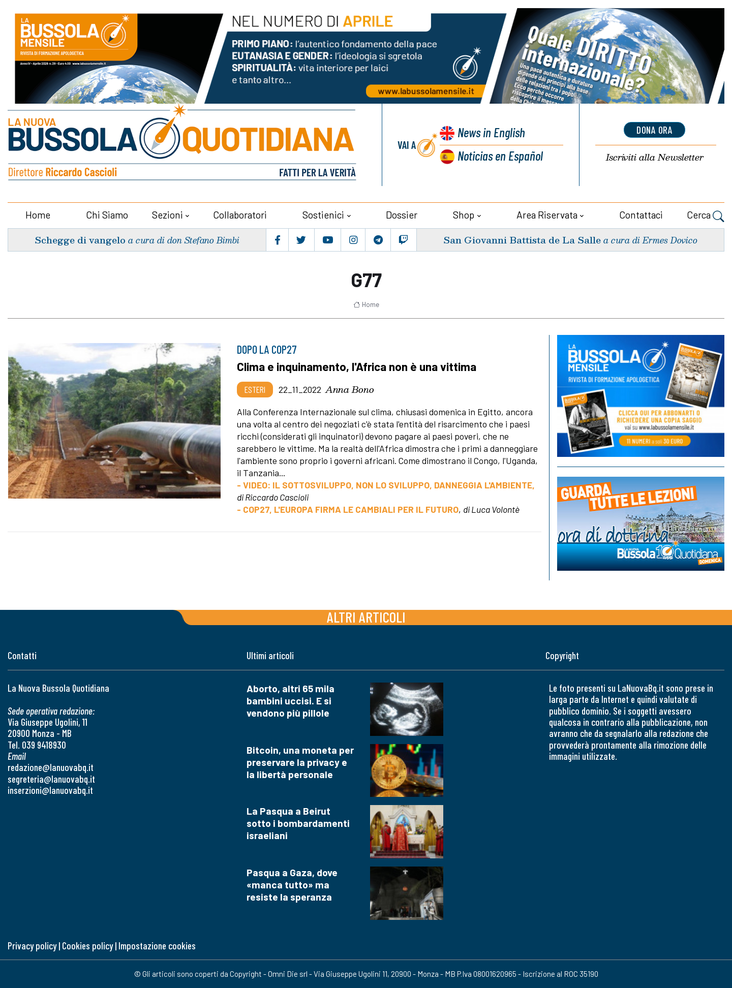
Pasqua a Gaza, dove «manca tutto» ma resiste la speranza (292, 885)
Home (37, 215)
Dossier (401, 215)
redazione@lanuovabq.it (51, 767)
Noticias (500, 155)
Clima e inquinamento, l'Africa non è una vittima (356, 366)
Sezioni (167, 215)
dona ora (654, 129)
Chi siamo (107, 215)
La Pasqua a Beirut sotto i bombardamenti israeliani (298, 823)
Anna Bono (349, 389)
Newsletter (654, 157)
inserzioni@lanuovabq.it (50, 790)
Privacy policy (32, 945)
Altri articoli (366, 616)
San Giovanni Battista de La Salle (522, 239)
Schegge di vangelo (80, 239)
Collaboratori (240, 215)
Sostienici (323, 215)
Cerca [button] (705, 216)
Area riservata (546, 215)
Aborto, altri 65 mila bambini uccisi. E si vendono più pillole (290, 700)
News (491, 132)
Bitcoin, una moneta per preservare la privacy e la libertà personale (300, 762)
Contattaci (641, 215)
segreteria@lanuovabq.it (51, 779)
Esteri (255, 389)
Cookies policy (87, 945)
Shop (463, 215)
